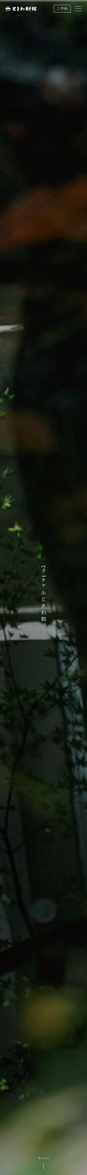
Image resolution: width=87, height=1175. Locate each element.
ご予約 (62, 8)
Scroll (43, 1162)
